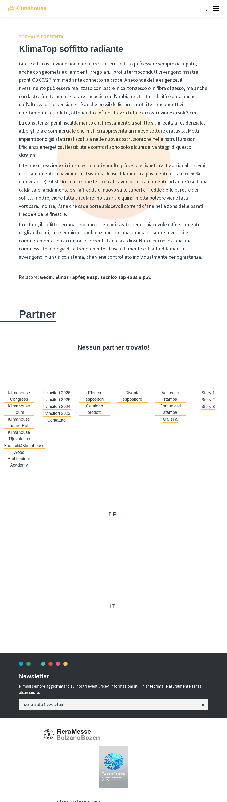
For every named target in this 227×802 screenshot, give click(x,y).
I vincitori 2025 (56, 399)
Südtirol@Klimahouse (24, 445)
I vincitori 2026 (56, 393)
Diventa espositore (132, 396)
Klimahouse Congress (19, 396)
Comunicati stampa (170, 409)
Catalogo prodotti (94, 409)
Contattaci (56, 420)
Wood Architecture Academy (19, 458)
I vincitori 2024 (56, 406)
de (112, 514)
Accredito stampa (170, 396)
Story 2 (208, 399)
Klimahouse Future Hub (19, 422)
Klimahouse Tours (19, 409)
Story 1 (208, 393)
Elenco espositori (95, 396)
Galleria (170, 419)
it (201, 10)
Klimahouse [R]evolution (19, 435)
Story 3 (208, 406)
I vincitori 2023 (56, 413)
